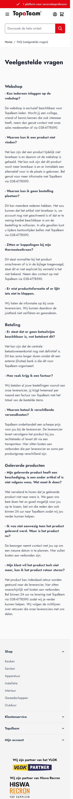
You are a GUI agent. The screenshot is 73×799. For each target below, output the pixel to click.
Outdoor (10, 705)
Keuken (10, 661)
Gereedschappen (16, 698)
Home (8, 42)
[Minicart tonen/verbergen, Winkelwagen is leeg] (62, 14)
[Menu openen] (7, 14)
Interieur (10, 690)
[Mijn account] (55, 14)
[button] (35, 651)
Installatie (11, 683)
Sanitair (10, 668)
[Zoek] (60, 28)
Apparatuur (12, 676)
